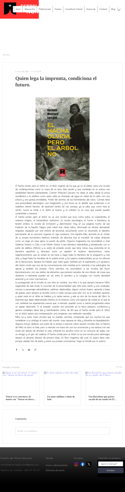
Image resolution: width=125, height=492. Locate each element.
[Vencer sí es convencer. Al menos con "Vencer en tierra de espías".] (21, 382)
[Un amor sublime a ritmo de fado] (62, 382)
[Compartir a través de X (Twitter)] (23, 349)
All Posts (6, 55)
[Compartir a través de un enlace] (35, 349)
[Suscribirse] (111, 470)
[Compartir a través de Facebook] (16, 349)
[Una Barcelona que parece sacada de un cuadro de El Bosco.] (103, 382)
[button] (119, 9)
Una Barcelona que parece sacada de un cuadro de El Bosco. (101, 398)
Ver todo (119, 367)
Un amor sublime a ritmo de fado (61, 398)
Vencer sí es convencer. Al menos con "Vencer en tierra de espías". (20, 398)
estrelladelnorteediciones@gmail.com (20, 464)
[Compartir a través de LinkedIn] (29, 349)
